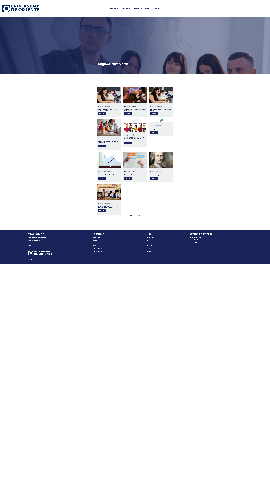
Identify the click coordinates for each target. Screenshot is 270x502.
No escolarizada (97, 248)
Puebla (148, 248)
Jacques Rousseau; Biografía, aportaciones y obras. (158, 174)
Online (94, 246)
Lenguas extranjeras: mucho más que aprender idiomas (108, 110)
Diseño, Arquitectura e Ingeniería (37, 237)
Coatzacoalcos (150, 243)
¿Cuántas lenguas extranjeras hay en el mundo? (134, 174)
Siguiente (137, 215)
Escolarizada (96, 237)
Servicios (148, 8)
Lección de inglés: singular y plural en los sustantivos (108, 174)
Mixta (94, 243)
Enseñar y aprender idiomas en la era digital (160, 110)
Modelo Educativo (127, 8)
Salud (29, 246)
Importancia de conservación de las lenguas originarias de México (108, 207)
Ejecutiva (94, 240)
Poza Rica (149, 246)
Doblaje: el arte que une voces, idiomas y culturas (135, 110)
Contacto (157, 8)
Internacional (150, 237)
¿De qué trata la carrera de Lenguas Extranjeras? (108, 142)
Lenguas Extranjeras (104, 106)
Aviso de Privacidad (97, 251)
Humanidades (31, 243)
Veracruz (149, 251)
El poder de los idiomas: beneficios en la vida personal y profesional (160, 128)
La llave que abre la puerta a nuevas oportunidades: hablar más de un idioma (134, 139)
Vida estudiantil (139, 8)
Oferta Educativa (115, 8)
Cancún (148, 240)
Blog (153, 8)
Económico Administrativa (35, 240)
